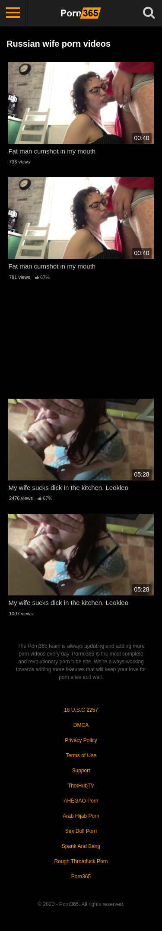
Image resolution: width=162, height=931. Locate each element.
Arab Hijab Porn (81, 816)
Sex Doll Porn (81, 831)
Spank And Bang (81, 846)
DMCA (81, 725)
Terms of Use (81, 755)
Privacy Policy (81, 740)
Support (81, 771)
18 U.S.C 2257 (81, 710)
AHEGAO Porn (81, 801)
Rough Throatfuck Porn (81, 861)
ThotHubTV (81, 786)
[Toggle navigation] (13, 13)
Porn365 (81, 876)
